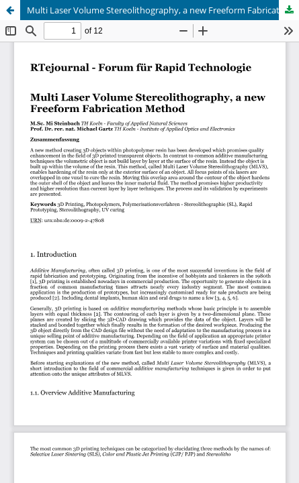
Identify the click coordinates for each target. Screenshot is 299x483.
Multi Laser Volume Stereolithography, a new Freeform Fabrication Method (163, 10)
